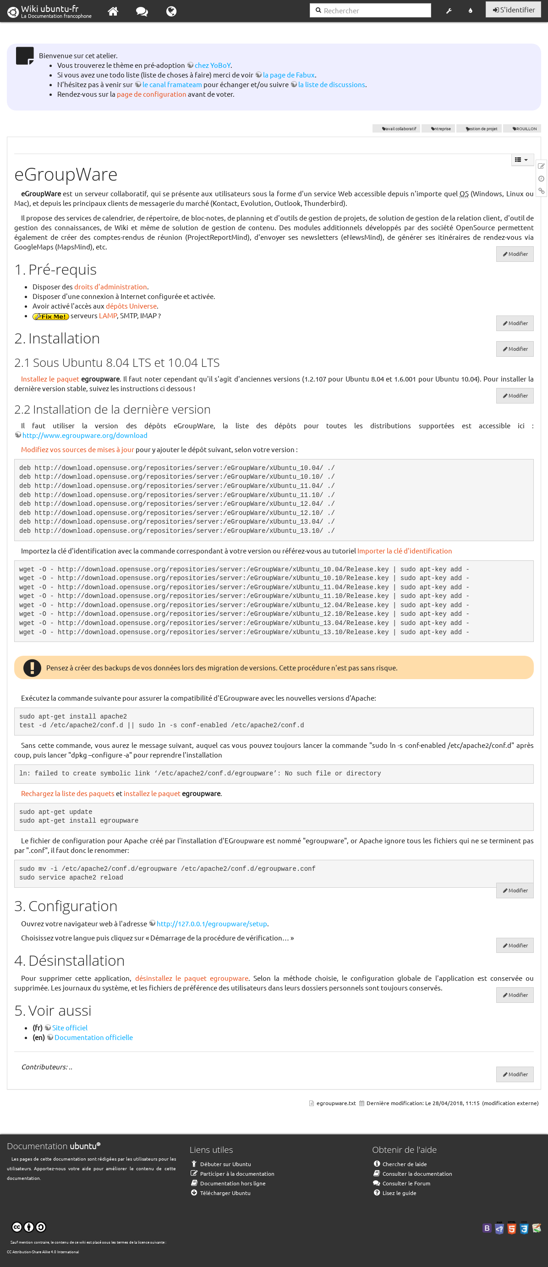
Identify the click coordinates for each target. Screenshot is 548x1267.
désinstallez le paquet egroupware (191, 978)
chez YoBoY (212, 65)
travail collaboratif (396, 128)
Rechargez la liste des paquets (68, 793)
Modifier (518, 253)
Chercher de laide (399, 1163)
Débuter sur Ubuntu (220, 1163)
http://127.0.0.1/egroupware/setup (212, 923)
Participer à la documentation (232, 1173)
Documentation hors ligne (228, 1183)
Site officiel (70, 1027)
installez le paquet (152, 793)
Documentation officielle (94, 1037)
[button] (449, 11)
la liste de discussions (331, 84)
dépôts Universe (131, 305)
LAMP (108, 315)
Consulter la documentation (412, 1173)
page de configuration (151, 93)
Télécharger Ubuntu (220, 1192)
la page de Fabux (289, 74)
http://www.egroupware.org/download (85, 435)
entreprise (438, 128)
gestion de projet (479, 128)
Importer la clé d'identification (404, 550)
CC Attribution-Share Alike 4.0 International (43, 1251)
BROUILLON (522, 128)
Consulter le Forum (401, 1183)
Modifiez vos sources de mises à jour (77, 449)
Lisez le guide (394, 1192)
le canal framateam (172, 84)
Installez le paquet (50, 378)
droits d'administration (110, 286)
